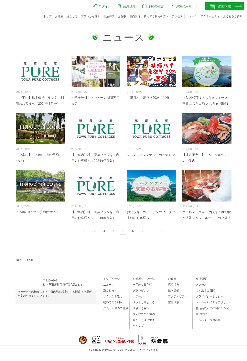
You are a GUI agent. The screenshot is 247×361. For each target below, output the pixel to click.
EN (196, 7)
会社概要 (201, 278)
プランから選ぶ (90, 16)
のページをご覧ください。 (42, 315)
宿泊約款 (201, 314)
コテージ (138, 296)
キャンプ (138, 325)
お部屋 (59, 16)
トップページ (111, 278)
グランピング (141, 290)
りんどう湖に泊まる (145, 320)
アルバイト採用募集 (208, 320)
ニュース (191, 16)
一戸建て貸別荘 (142, 284)
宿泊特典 (108, 16)
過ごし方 (72, 16)
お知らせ (32, 259)
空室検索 (173, 302)
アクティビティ (210, 16)
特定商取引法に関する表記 (212, 308)
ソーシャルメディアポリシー (213, 302)
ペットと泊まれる (144, 302)
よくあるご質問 (232, 16)
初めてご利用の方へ (156, 16)
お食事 (122, 16)
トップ (47, 16)
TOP (18, 259)
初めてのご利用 (113, 302)
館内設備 (134, 16)
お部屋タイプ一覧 (144, 278)
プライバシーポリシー (209, 296)
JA (188, 7)
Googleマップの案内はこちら (56, 299)
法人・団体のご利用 (115, 308)
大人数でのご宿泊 (144, 314)
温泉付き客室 (141, 308)
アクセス (177, 16)
